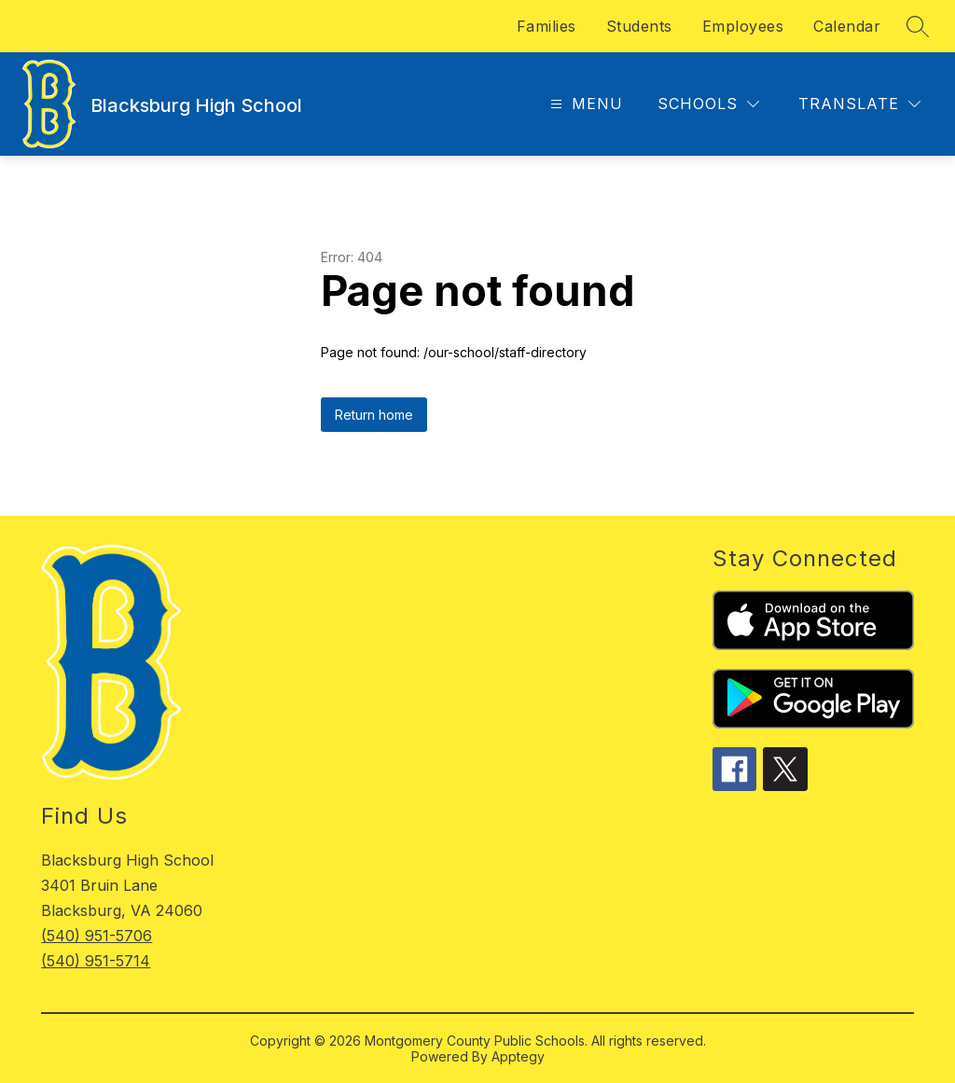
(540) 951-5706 (96, 935)
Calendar (846, 26)
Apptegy (518, 1056)
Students (639, 26)
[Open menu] (584, 104)
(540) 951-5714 (95, 960)
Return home (374, 415)
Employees (743, 26)
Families (546, 26)
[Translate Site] (859, 104)
